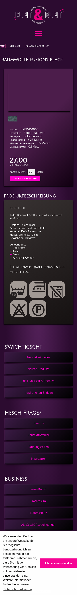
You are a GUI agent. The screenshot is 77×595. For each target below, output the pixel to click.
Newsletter (38, 458)
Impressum (38, 501)
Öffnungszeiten (39, 447)
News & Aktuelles (38, 357)
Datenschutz (38, 513)
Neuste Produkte (39, 369)
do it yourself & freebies (38, 381)
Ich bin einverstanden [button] (58, 563)
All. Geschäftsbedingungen (38, 524)
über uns (38, 423)
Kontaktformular (38, 435)
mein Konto (38, 489)
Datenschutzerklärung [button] (17, 589)
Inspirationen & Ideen (39, 392)
